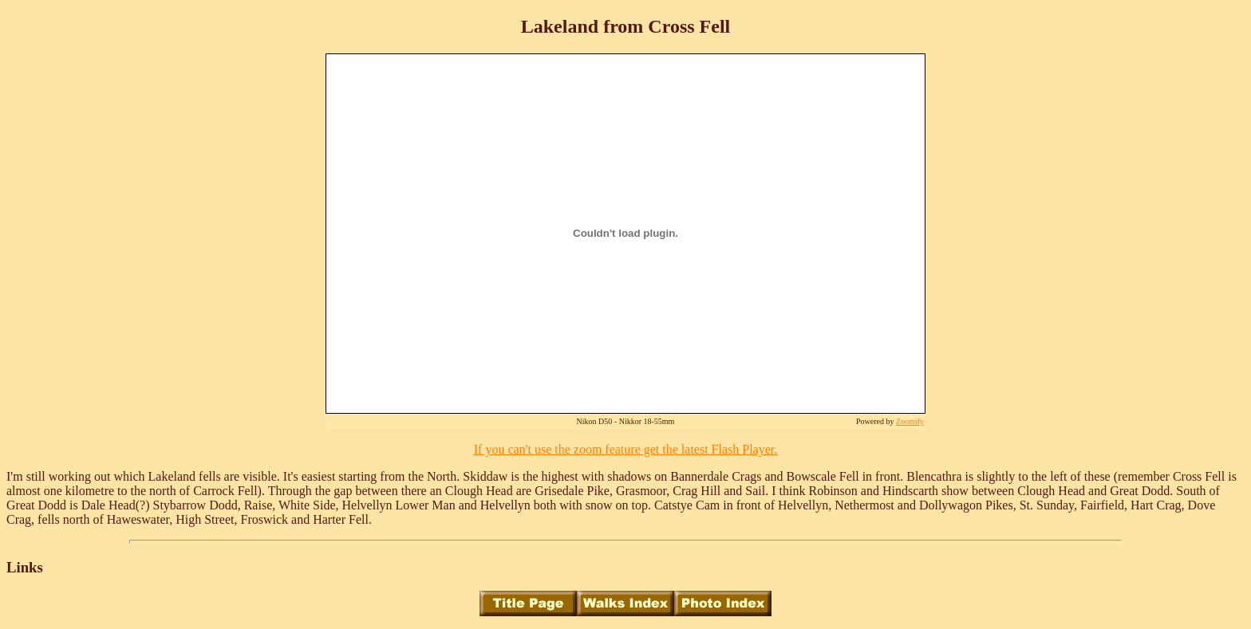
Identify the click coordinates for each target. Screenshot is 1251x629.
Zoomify (910, 421)
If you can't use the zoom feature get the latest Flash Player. (626, 449)
